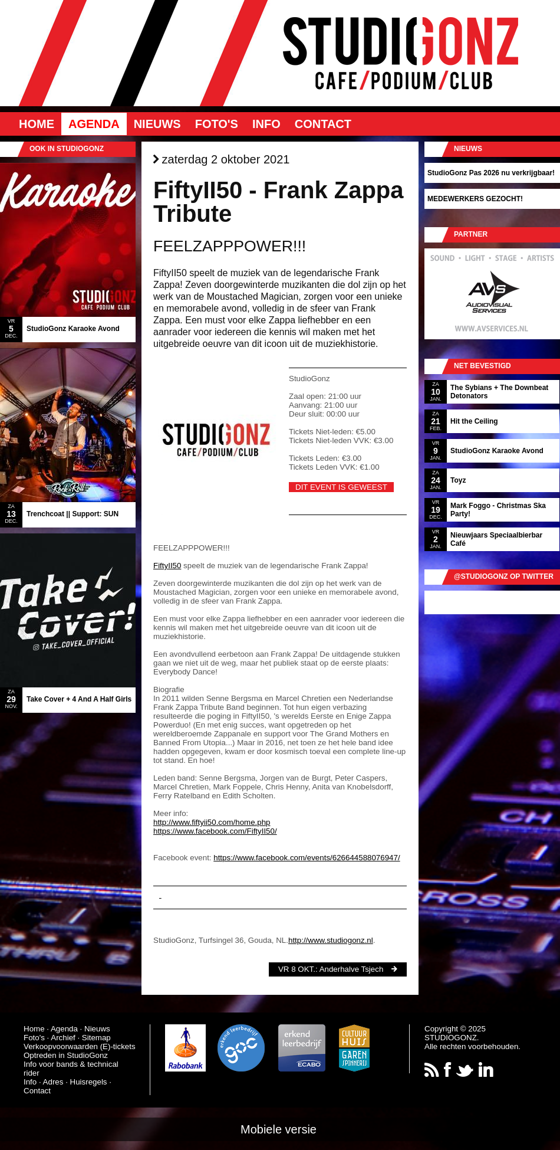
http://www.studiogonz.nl (330, 940)
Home (36, 123)
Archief (63, 1037)
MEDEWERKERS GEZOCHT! (475, 199)
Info (266, 123)
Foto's (216, 123)
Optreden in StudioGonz (66, 1055)
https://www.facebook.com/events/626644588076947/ (306, 857)
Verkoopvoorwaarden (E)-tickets (80, 1046)
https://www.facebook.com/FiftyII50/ (215, 831)
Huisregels (88, 1081)
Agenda (94, 123)
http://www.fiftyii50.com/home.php (212, 822)
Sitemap (96, 1037)
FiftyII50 (167, 565)
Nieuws (157, 123)
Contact (323, 123)
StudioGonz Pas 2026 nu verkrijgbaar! (491, 173)
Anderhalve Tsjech (351, 969)
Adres (53, 1081)
